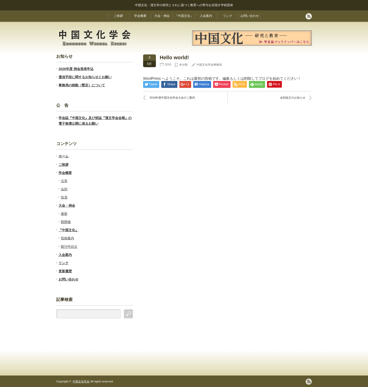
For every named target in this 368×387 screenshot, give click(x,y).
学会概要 (140, 16)
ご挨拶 (118, 16)
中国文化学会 (81, 381)
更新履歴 (65, 271)
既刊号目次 (69, 247)
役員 (64, 197)
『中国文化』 (184, 16)
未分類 (183, 64)
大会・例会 (162, 16)
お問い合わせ (249, 16)
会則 (64, 189)
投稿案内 (67, 238)
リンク (227, 16)
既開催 (66, 222)
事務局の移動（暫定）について (82, 85)
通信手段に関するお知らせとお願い (85, 77)
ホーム (63, 156)
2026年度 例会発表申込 (76, 69)
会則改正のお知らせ (292, 97)
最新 (64, 214)
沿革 (64, 181)
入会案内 (206, 16)
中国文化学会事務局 (209, 64)
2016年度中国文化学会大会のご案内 (172, 97)
